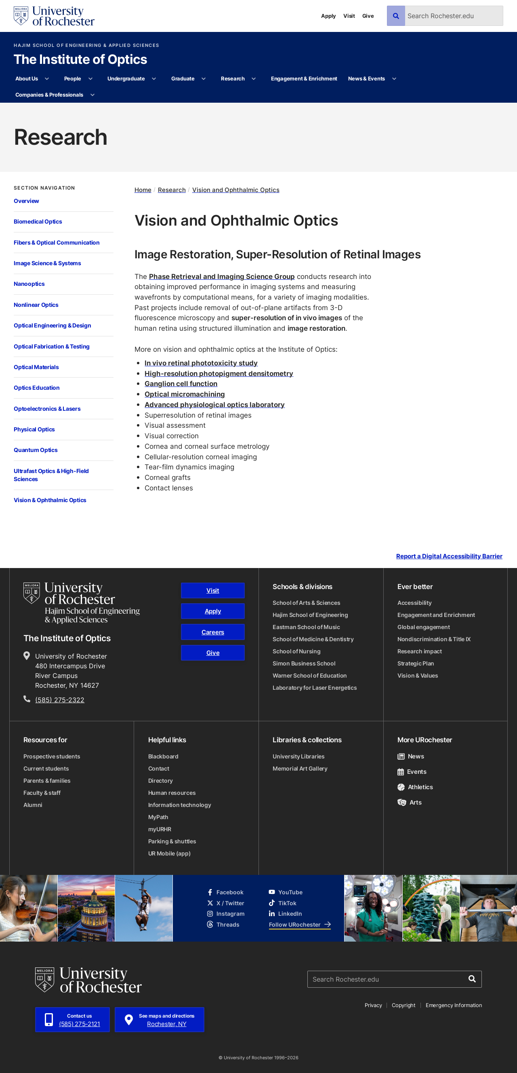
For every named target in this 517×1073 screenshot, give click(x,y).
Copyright (404, 1005)
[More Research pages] (254, 79)
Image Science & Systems (47, 263)
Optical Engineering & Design (52, 325)
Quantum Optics (35, 450)
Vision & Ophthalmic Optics (50, 500)
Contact (158, 768)
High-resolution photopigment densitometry (219, 373)
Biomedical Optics (38, 221)
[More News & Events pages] (394, 79)
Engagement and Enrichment (436, 615)
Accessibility (414, 602)
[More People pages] (90, 79)
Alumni (32, 805)
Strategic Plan (415, 663)
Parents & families (47, 780)
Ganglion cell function (181, 383)
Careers (213, 632)
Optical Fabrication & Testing (52, 346)
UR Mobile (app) (169, 853)
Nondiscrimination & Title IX (434, 639)
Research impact (419, 651)
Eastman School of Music (306, 627)
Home (143, 190)
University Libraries (298, 756)
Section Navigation (44, 188)
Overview (26, 201)
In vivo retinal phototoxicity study (201, 363)
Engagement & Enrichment (304, 78)
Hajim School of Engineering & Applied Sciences (86, 45)
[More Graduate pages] (203, 79)
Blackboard (163, 756)
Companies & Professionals (49, 94)
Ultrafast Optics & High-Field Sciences (51, 475)
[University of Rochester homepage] (54, 15)
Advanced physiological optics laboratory (215, 404)
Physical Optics (34, 429)
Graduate (183, 78)
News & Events (366, 78)
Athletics (415, 787)
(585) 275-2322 (59, 699)
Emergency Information (454, 1005)
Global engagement (423, 627)
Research (233, 78)
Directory (160, 780)
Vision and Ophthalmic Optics (236, 190)
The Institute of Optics (80, 60)
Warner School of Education (310, 675)
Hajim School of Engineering (310, 615)
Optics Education (37, 387)
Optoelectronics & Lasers (47, 408)
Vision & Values (417, 675)
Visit (349, 15)
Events (412, 771)
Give (368, 15)
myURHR (159, 829)
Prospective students (51, 756)
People (72, 78)
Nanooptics (29, 283)
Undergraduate (126, 78)
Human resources (172, 792)
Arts (409, 802)
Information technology (179, 805)
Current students (46, 768)
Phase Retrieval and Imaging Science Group (222, 276)
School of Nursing (296, 651)
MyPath (158, 817)
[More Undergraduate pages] (154, 79)
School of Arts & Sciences (306, 602)
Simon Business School (304, 663)
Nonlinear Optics (36, 304)
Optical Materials (36, 367)
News (410, 756)
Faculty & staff (42, 792)
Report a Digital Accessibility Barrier (449, 556)
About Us (26, 78)
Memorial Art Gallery (300, 768)
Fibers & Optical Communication (57, 242)
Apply (328, 15)
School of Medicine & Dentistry (313, 639)
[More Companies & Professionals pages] (92, 95)
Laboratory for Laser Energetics (315, 687)
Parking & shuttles (172, 841)
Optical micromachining (185, 394)
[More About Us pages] (47, 79)
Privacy (373, 1005)
